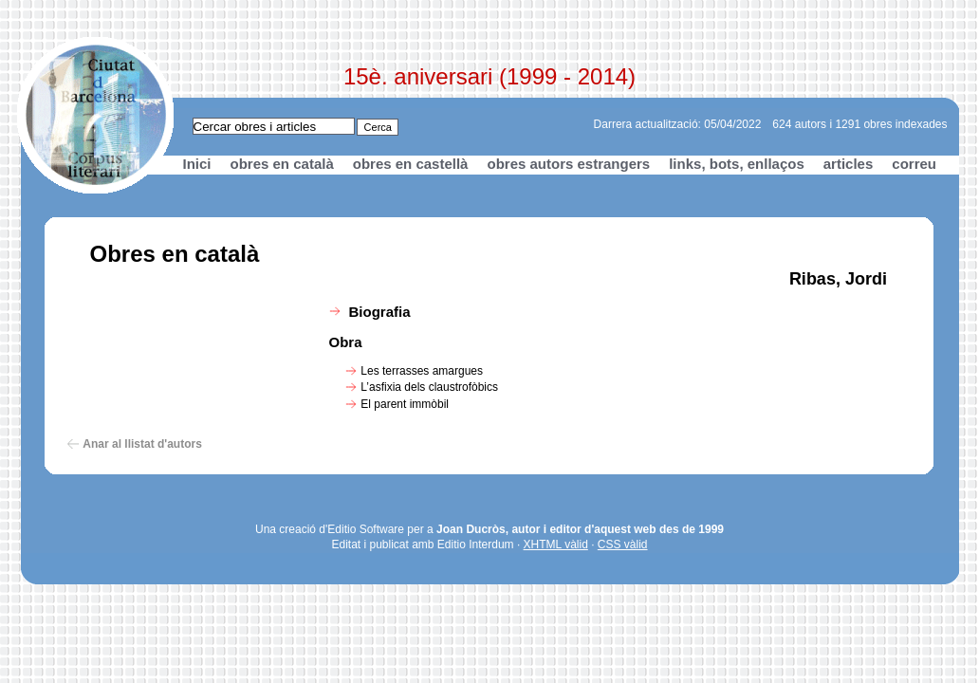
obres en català (282, 164)
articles (848, 164)
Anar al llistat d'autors (142, 444)
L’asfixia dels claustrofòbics (429, 387)
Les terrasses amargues (421, 371)
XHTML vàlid (556, 544)
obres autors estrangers (568, 164)
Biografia (380, 312)
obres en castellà (411, 164)
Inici (197, 164)
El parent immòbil (404, 404)
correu (914, 164)
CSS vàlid (623, 544)
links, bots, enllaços (736, 164)
